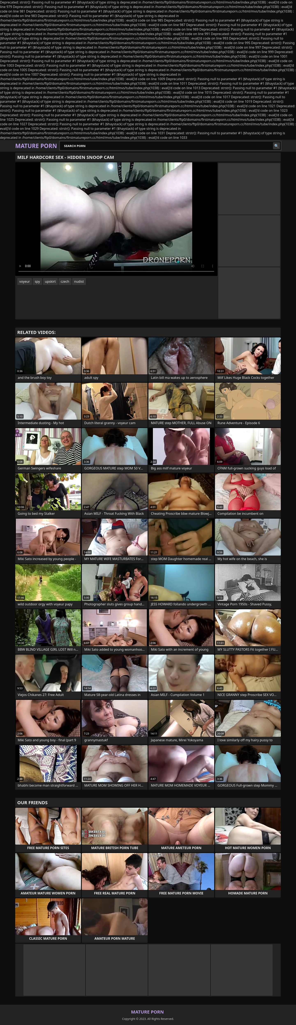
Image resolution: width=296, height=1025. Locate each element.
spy (37, 281)
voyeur (24, 281)
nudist (79, 281)
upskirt (50, 281)
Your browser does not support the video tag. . (116, 219)
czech (65, 281)
